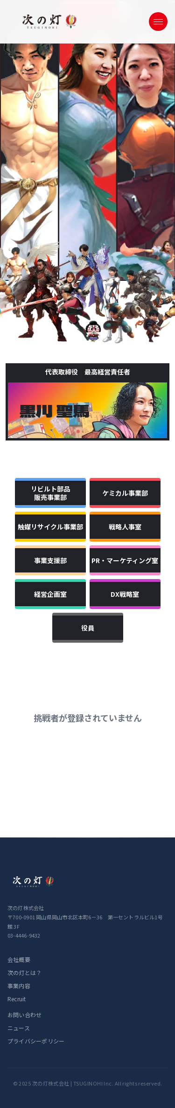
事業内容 (18, 986)
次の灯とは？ (24, 972)
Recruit (16, 999)
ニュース (18, 1028)
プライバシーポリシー (35, 1041)
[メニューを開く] (158, 21)
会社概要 (18, 959)
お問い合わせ (24, 1015)
